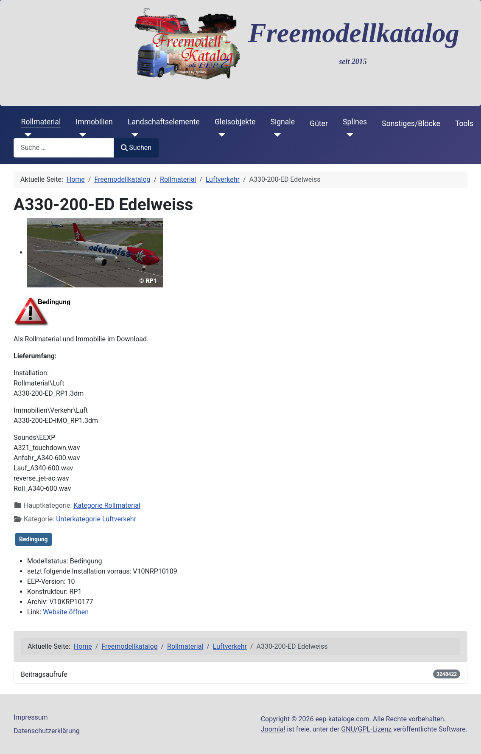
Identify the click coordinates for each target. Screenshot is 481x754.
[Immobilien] (81, 135)
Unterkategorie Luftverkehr (96, 519)
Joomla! (273, 729)
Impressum (31, 717)
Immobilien (94, 122)
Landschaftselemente (164, 122)
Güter (319, 123)
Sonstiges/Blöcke (411, 123)
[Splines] (348, 135)
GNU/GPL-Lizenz (366, 729)
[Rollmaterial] (26, 135)
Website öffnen (66, 612)
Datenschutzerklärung (47, 731)
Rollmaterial (41, 122)
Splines (355, 122)
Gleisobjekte (235, 122)
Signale (282, 122)
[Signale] (275, 135)
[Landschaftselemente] (133, 135)
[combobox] (64, 147)
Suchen (136, 147)
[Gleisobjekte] (220, 135)
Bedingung (33, 539)
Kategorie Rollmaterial (106, 505)
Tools (464, 123)
